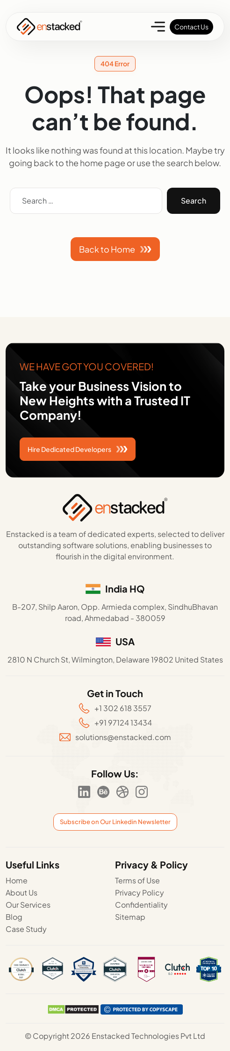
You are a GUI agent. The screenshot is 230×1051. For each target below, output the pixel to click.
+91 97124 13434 (115, 722)
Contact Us (191, 26)
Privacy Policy (139, 892)
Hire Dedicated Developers (78, 449)
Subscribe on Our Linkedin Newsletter (115, 821)
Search (193, 200)
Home (17, 880)
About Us (21, 892)
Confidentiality (141, 905)
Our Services (28, 905)
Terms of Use (137, 880)
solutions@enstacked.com (115, 737)
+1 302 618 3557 (115, 708)
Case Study (26, 929)
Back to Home (115, 249)
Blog (14, 917)
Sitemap (130, 917)
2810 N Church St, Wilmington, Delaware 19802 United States (115, 659)
